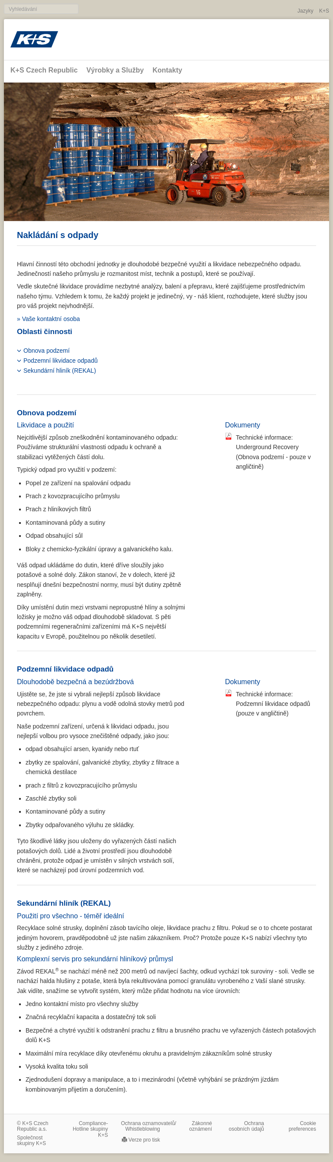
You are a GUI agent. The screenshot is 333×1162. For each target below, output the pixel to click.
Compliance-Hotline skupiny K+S (90, 1129)
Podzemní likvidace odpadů (60, 360)
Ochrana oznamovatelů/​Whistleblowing (148, 1126)
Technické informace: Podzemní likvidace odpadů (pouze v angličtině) (273, 704)
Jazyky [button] (305, 11)
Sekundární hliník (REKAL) (59, 370)
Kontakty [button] (167, 70)
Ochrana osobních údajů (246, 1126)
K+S (324, 11)
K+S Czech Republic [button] (44, 70)
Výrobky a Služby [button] (115, 70)
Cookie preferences (302, 1126)
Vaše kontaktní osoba (51, 318)
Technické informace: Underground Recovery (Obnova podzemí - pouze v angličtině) (273, 452)
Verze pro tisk (144, 1140)
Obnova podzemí (46, 350)
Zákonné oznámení (200, 1126)
